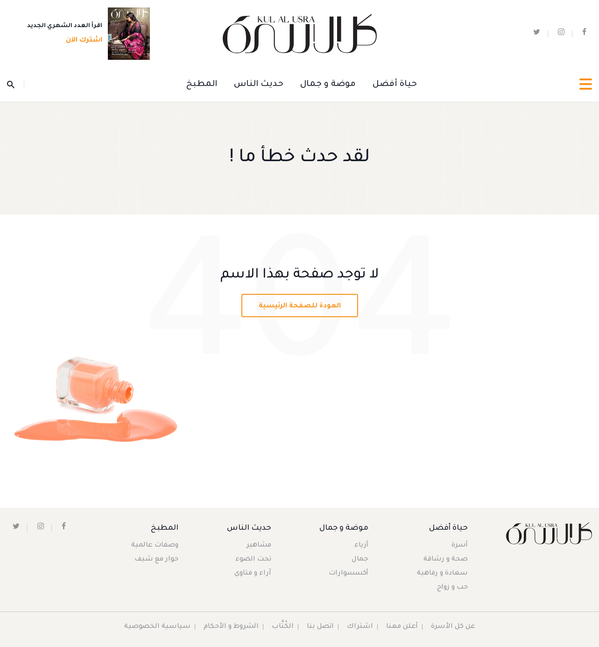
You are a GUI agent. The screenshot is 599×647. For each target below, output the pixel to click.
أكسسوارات (348, 573)
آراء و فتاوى (252, 573)
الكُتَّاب (283, 627)
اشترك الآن (81, 40)
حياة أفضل (395, 84)
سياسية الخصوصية (157, 627)
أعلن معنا (402, 627)
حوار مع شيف (156, 559)
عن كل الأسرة (453, 627)
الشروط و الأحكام (231, 627)
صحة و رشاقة (445, 559)
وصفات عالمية (154, 545)
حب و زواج (452, 587)
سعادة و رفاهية (442, 573)
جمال (360, 559)
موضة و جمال (328, 84)
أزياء (361, 545)
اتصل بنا (320, 627)
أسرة (459, 545)
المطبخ (201, 84)
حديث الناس (258, 84)
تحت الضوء (253, 559)
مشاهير (259, 545)
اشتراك (360, 627)
